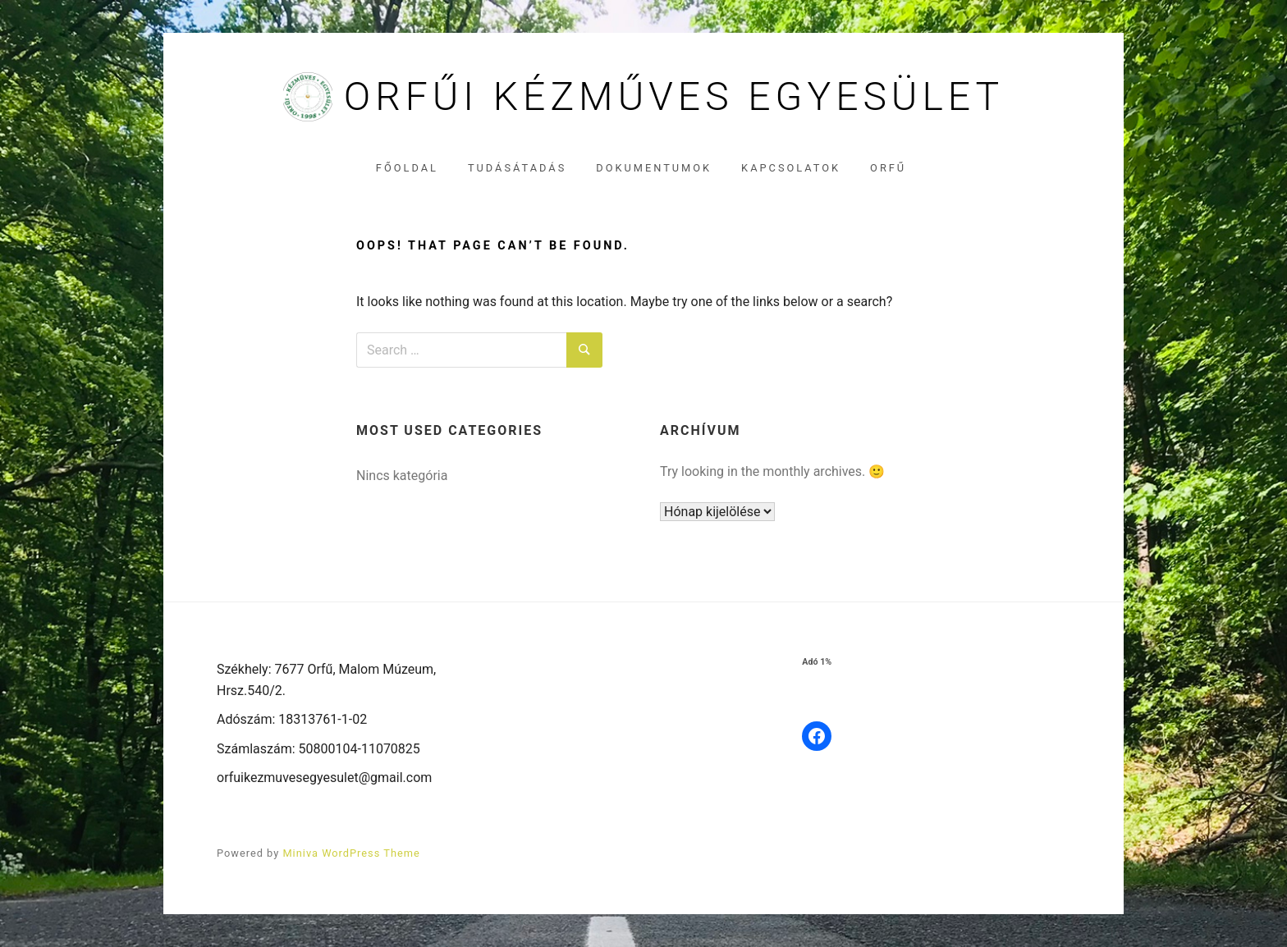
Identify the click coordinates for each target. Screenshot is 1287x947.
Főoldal (407, 168)
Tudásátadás (517, 168)
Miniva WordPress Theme (350, 853)
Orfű (888, 168)
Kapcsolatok (790, 168)
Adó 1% (816, 661)
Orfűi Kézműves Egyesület (674, 97)
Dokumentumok (654, 168)
